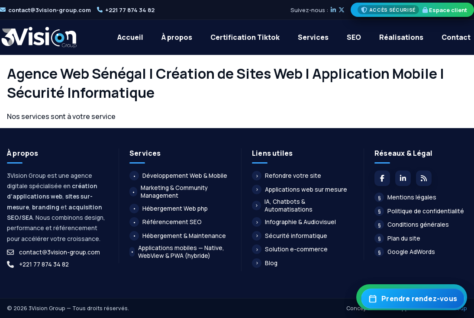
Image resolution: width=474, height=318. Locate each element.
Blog (264, 263)
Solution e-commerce (290, 249)
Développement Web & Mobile (178, 175)
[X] (342, 10)
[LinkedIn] (333, 10)
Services (313, 37)
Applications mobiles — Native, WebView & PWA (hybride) (176, 252)
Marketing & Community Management (168, 191)
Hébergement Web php (168, 208)
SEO (354, 37)
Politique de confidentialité (419, 211)
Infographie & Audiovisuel (294, 222)
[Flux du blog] (424, 178)
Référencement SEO (165, 222)
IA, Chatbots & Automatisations (282, 205)
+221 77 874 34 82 (130, 10)
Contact (456, 37)
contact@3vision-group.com (49, 10)
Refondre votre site (286, 175)
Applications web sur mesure (299, 189)
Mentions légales (405, 197)
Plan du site (397, 238)
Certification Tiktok (245, 37)
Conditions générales (411, 224)
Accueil (130, 37)
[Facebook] (382, 178)
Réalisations (401, 37)
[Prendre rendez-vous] (412, 298)
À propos (176, 37)
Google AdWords (404, 252)
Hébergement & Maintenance (177, 236)
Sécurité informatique (289, 236)
